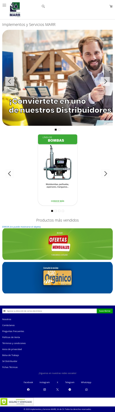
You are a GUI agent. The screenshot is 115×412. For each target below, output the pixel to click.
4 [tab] (63, 211)
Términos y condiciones (14, 343)
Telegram (69, 382)
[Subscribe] (105, 311)
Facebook (28, 382)
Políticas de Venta (11, 337)
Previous (9, 81)
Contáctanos (8, 325)
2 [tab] (59, 130)
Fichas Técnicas (10, 367)
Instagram (45, 382)
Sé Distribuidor (9, 361)
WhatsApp (86, 382)
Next (105, 81)
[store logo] (15, 9)
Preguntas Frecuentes (13, 331)
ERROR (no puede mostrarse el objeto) (21, 226)
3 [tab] (59, 211)
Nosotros (6, 319)
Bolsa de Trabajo (10, 355)
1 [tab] (56, 130)
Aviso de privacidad (12, 349)
